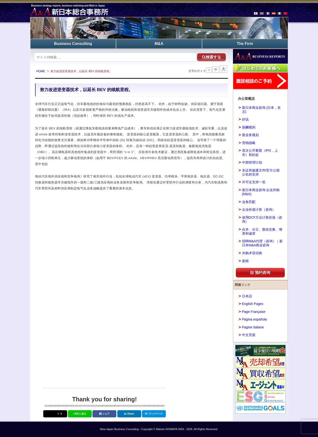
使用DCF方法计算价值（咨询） (262, 219)
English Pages (253, 304)
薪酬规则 (248, 127)
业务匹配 (248, 202)
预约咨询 (260, 273)
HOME (40, 71)
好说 (245, 119)
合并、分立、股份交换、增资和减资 (262, 231)
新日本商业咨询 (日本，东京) (261, 110)
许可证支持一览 (253, 182)
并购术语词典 (252, 253)
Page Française (253, 312)
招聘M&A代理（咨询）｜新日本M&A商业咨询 (262, 243)
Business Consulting (73, 44)
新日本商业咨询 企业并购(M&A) (261, 192)
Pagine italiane (253, 327)
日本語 (247, 296)
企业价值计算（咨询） (258, 209)
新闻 (245, 261)
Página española (254, 319)
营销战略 (248, 143)
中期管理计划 (252, 162)
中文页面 (248, 335)
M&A (159, 44)
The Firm (245, 44)
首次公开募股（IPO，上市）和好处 (260, 152)
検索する (211, 57)
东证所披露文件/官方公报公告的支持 (261, 172)
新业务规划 (250, 135)
